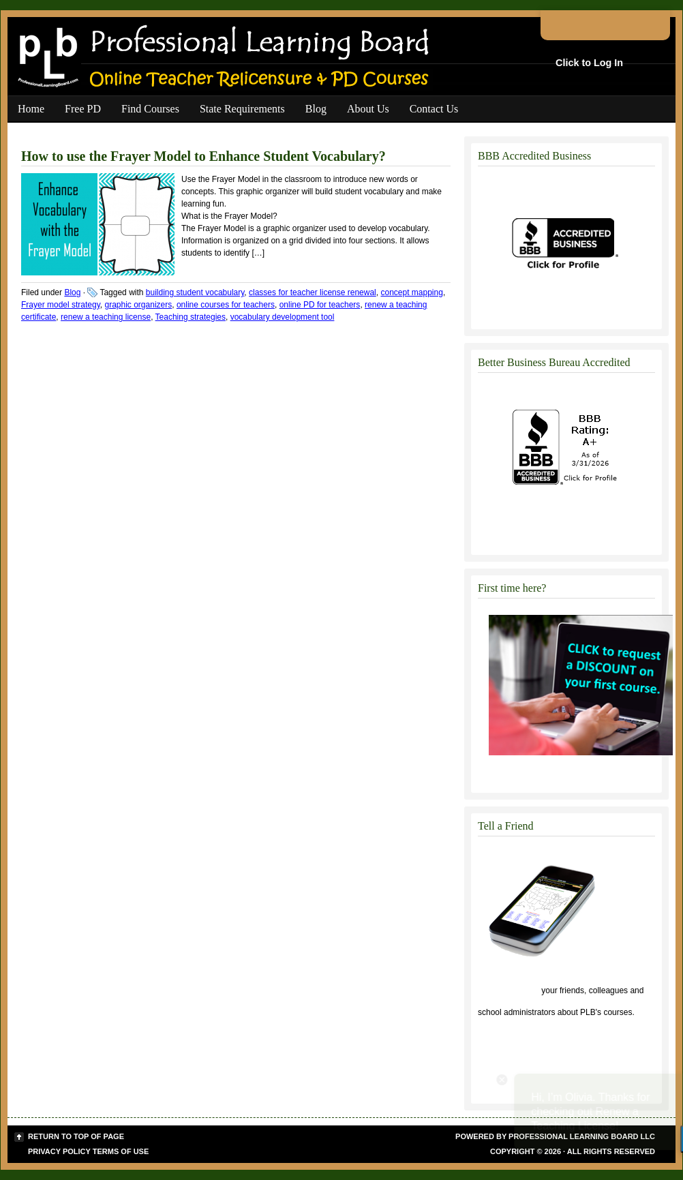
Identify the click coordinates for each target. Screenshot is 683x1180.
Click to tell (508, 990)
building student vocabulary (195, 292)
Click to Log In (589, 62)
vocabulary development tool (282, 317)
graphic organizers (138, 304)
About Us (368, 109)
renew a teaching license (106, 317)
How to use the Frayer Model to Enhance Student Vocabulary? (203, 156)
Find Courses (150, 109)
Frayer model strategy (60, 304)
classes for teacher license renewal (312, 292)
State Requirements (242, 109)
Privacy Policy (59, 1151)
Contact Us (434, 109)
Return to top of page (76, 1136)
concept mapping (411, 292)
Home (31, 109)
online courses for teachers (226, 304)
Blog (316, 109)
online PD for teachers (320, 304)
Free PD (83, 109)
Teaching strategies (190, 317)
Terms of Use (121, 1151)
